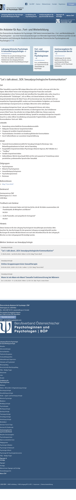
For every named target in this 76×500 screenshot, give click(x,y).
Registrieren (62, 4)
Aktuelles (2, 346)
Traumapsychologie (5, 414)
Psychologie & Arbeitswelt (7, 448)
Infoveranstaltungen (5, 349)
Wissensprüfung (4, 365)
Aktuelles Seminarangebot (7, 434)
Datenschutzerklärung (47, 484)
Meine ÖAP (70, 15)
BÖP (11, 41)
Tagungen (2, 463)
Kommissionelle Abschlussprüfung (9, 367)
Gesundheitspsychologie (6, 393)
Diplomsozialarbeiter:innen (7, 440)
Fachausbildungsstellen (6, 357)
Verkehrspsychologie (5, 419)
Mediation (2, 401)
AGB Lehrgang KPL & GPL (25, 484)
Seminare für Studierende (6, 427)
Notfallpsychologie (5, 403)
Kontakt (54, 4)
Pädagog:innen (4, 442)
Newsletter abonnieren (8, 317)
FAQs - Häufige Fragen (6, 370)
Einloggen (71, 4)
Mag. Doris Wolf (7, 184)
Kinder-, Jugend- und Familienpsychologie (11, 395)
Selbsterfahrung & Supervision (8, 359)
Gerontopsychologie (5, 390)
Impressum (36, 484)
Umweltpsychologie (5, 417)
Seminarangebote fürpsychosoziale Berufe (46, 15)
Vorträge (2, 465)
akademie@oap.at (18, 310)
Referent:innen (46, 4)
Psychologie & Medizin (6, 445)
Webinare (2, 385)
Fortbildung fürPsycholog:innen (31, 15)
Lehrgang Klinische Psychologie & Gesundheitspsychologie (12, 15)
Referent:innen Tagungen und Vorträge (10, 468)
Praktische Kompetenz (6, 354)
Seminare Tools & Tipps (6, 424)
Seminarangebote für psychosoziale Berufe (63, 50)
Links (1, 375)
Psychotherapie (4, 406)
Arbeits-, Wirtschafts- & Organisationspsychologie (13, 388)
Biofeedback (3, 422)
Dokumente (3, 372)
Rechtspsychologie (5, 409)
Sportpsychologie (4, 411)
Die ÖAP (31, 4)
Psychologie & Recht (5, 450)
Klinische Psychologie (6, 398)
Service (38, 4)
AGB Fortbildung (12, 484)
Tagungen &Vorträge (60, 15)
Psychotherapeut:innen (6, 437)
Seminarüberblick (4, 351)
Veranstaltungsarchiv (5, 471)
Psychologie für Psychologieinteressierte (11, 453)
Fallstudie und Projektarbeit (7, 362)
